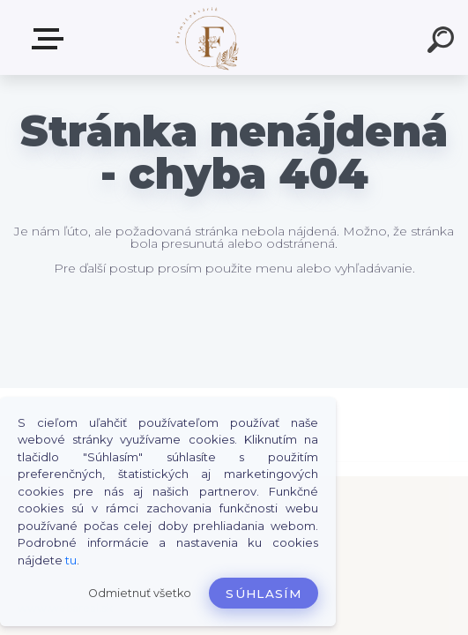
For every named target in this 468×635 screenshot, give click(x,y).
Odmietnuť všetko (139, 593)
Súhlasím (263, 593)
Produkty (51, 38)
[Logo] (207, 37)
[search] (443, 42)
